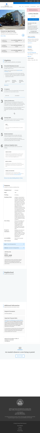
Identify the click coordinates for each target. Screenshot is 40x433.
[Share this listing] (23, 35)
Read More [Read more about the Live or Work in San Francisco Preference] (7, 175)
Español (30, 1)
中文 (34, 1)
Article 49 (20, 236)
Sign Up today (20, 420)
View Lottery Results (33, 19)
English (26, 1)
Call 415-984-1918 (32, 52)
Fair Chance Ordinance (17, 237)
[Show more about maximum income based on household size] (6, 93)
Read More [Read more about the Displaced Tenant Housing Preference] (7, 159)
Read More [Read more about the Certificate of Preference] (7, 139)
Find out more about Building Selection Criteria (13, 241)
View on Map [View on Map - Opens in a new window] (3, 35)
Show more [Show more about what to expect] (30, 42)
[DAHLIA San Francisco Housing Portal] (6, 5)
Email (29, 56)
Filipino (38, 1)
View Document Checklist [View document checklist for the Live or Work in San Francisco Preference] (14, 175)
